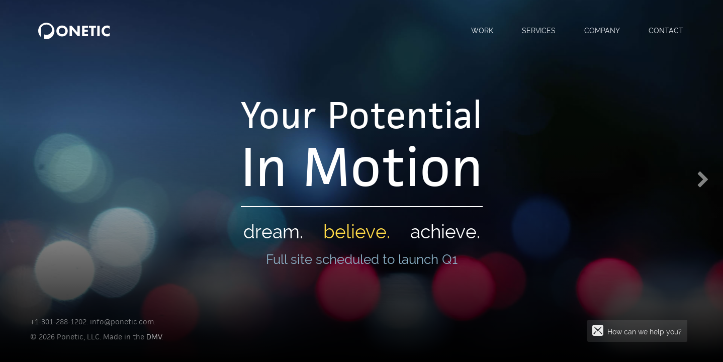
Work (482, 30)
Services (539, 30)
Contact (666, 30)
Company (602, 30)
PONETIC (74, 31)
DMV (153, 336)
